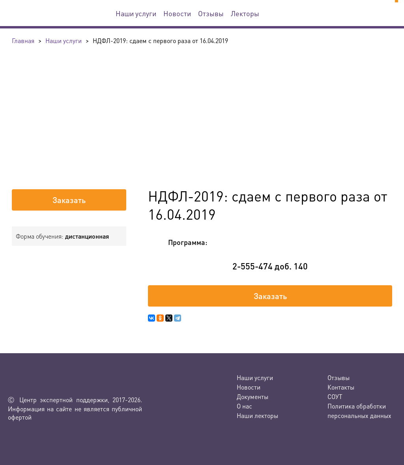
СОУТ (334, 396)
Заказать (69, 200)
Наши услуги (136, 13)
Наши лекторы (257, 415)
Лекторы (245, 13)
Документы (252, 396)
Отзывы (211, 13)
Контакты (340, 387)
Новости (177, 13)
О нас (244, 406)
